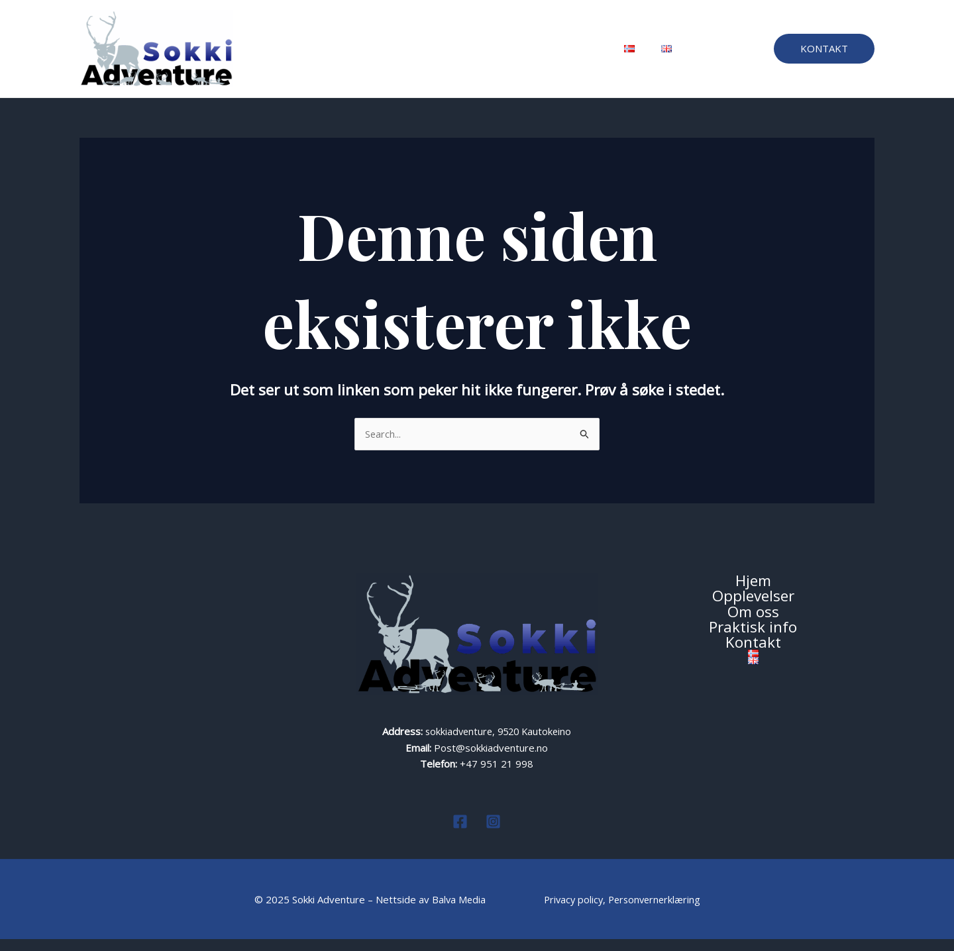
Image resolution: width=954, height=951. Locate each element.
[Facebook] (460, 833)
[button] (824, 55)
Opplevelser (376, 54)
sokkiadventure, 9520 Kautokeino (498, 743)
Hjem (315, 54)
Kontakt (573, 54)
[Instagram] (493, 833)
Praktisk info (507, 54)
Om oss (442, 54)
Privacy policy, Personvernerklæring (622, 911)
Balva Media (457, 911)
